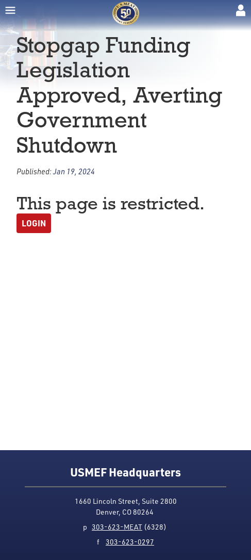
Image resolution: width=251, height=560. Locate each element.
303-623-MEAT (117, 526)
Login (34, 223)
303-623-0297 (130, 541)
